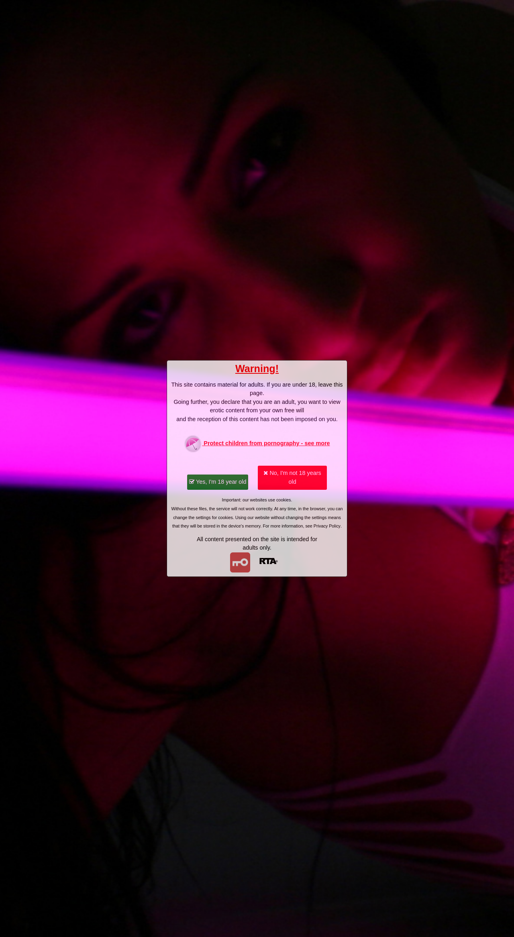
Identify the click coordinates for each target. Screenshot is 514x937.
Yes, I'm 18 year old (217, 482)
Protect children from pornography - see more (257, 444)
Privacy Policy (327, 525)
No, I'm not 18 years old (292, 477)
